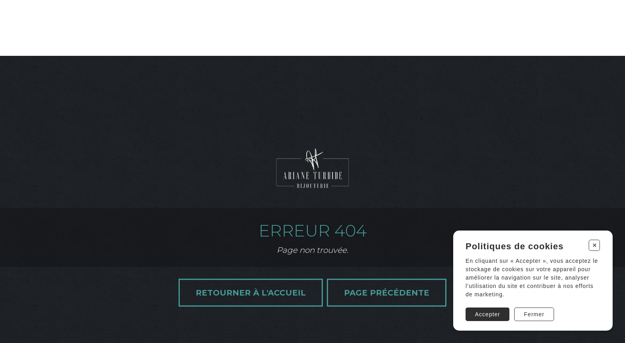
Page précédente (386, 292)
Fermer (534, 314)
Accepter (487, 314)
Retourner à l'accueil (251, 292)
